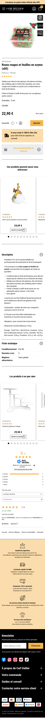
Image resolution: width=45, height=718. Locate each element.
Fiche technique (22, 343)
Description (22, 255)
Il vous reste (24, 133)
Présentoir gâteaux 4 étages (11, 426)
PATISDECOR (6, 61)
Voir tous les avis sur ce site (23, 469)
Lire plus (5, 105)
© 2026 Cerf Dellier (8, 711)
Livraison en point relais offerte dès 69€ (22, 2)
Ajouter (36, 123)
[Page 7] (27, 236)
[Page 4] (18, 236)
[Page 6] (24, 236)
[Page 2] (11, 236)
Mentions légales (20, 711)
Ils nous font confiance (22, 620)
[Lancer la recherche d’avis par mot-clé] (42, 499)
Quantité (5, 123)
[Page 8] (30, 236)
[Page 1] (8, 236)
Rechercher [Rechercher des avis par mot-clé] (21, 500)
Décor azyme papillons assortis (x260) (14, 220)
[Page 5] (21, 236)
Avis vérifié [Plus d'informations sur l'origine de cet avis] (7, 511)
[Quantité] (16, 123)
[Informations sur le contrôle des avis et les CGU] (34, 465)
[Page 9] (33, 236)
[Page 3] (14, 236)
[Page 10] (36, 236)
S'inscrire (35, 645)
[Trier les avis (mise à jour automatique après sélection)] (22, 494)
